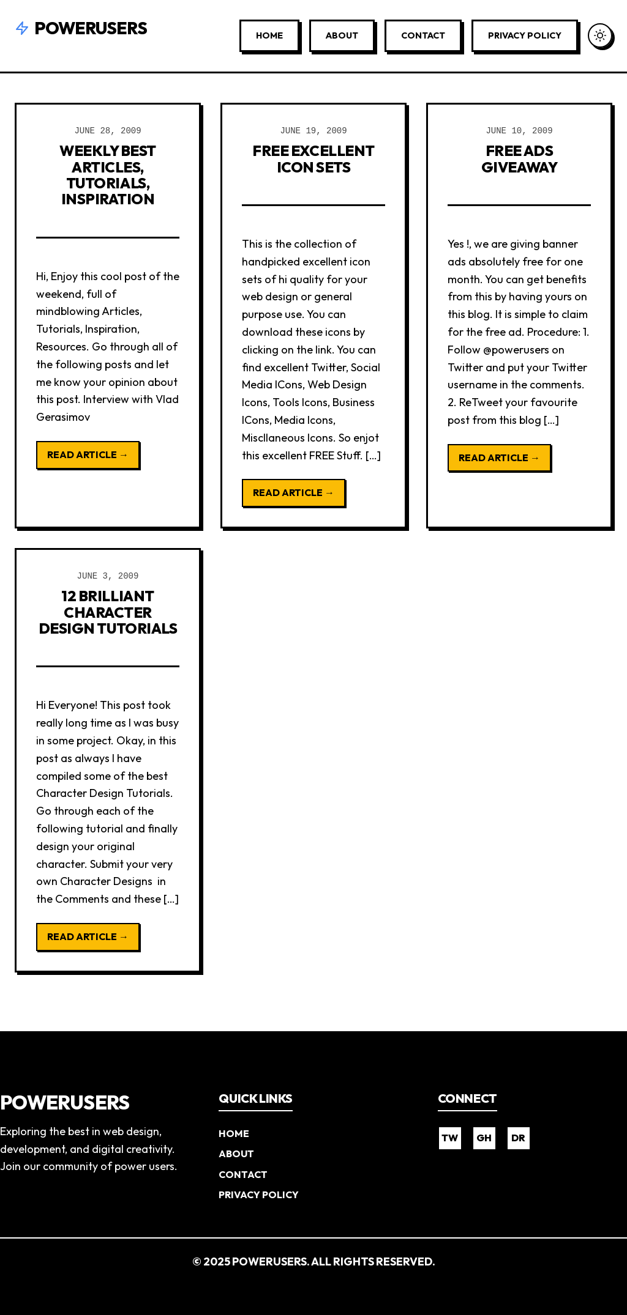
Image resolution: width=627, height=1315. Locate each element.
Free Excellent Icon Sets (313, 158)
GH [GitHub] (484, 1138)
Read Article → (88, 454)
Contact (423, 35)
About (342, 35)
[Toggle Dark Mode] (600, 35)
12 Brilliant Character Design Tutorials (108, 612)
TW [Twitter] (449, 1138)
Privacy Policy (524, 35)
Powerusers (81, 28)
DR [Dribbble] (518, 1138)
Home (269, 35)
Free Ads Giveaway (519, 158)
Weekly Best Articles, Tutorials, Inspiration (107, 174)
